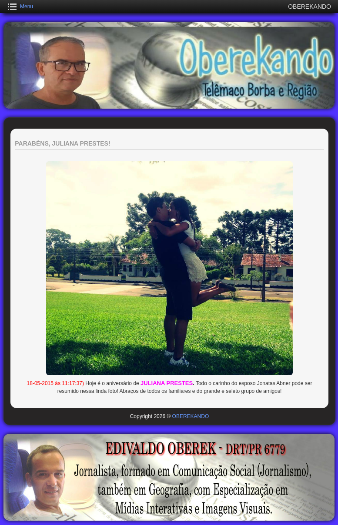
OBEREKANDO (190, 416)
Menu (26, 6)
